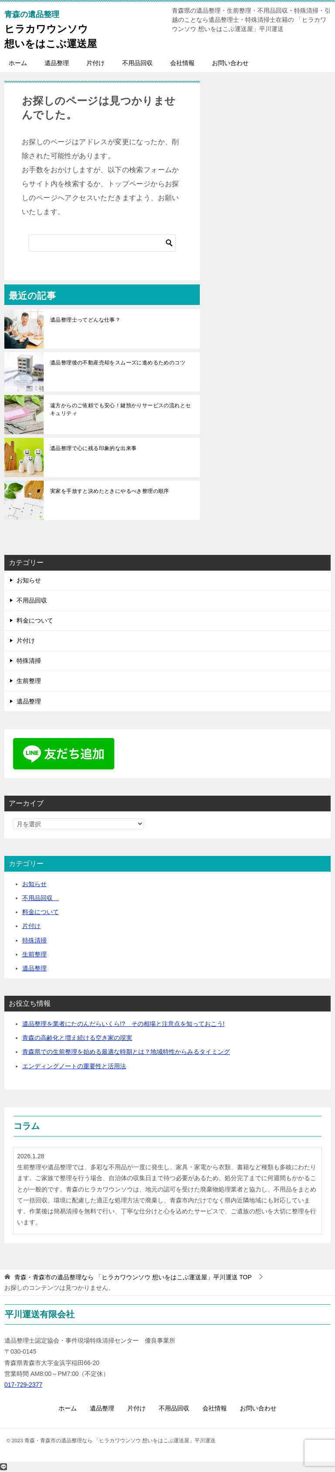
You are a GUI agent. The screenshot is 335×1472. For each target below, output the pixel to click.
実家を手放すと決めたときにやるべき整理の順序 (109, 491)
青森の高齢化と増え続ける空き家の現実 (77, 1037)
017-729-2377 (23, 1384)
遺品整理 (56, 62)
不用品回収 (137, 62)
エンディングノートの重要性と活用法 (74, 1066)
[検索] (102, 243)
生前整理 (29, 680)
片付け (95, 62)
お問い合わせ (230, 62)
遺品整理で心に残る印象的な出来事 (93, 448)
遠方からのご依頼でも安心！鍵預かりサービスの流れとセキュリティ (120, 409)
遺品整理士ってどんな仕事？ (85, 320)
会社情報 (182, 62)
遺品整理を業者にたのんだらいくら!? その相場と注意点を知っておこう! (123, 1023)
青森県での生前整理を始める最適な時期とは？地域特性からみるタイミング (126, 1051)
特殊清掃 (29, 660)
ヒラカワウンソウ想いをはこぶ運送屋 (50, 29)
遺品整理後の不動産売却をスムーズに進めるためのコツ (117, 363)
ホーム (18, 62)
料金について (35, 620)
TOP (133, 1277)
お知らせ (29, 580)
